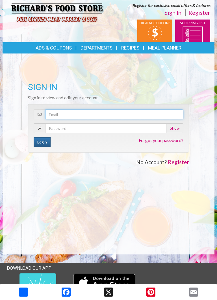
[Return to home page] (57, 13)
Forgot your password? (161, 140)
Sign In (172, 12)
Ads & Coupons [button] (54, 48)
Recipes (130, 48)
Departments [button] (96, 48)
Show (175, 128)
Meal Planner (164, 48)
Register (199, 12)
